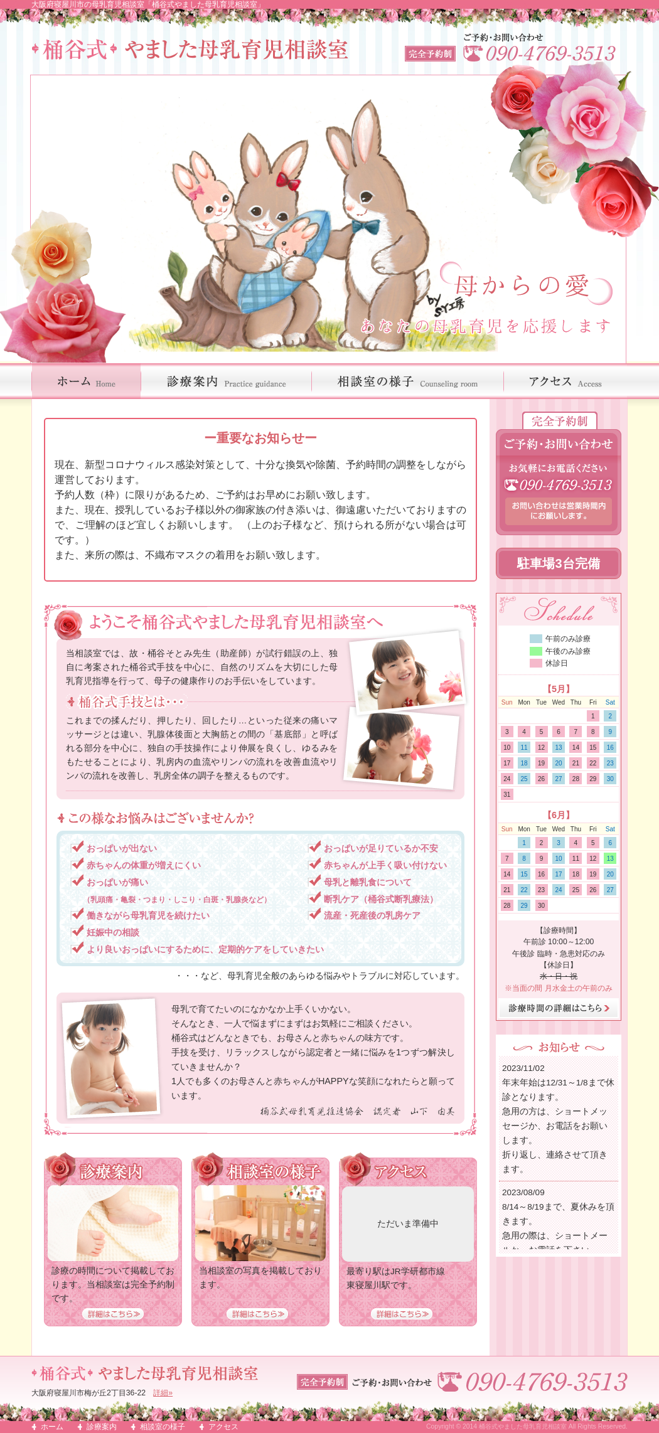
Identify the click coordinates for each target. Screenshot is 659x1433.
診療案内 (102, 1426)
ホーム (52, 1426)
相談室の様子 (162, 1426)
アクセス (223, 1426)
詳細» (163, 1392)
